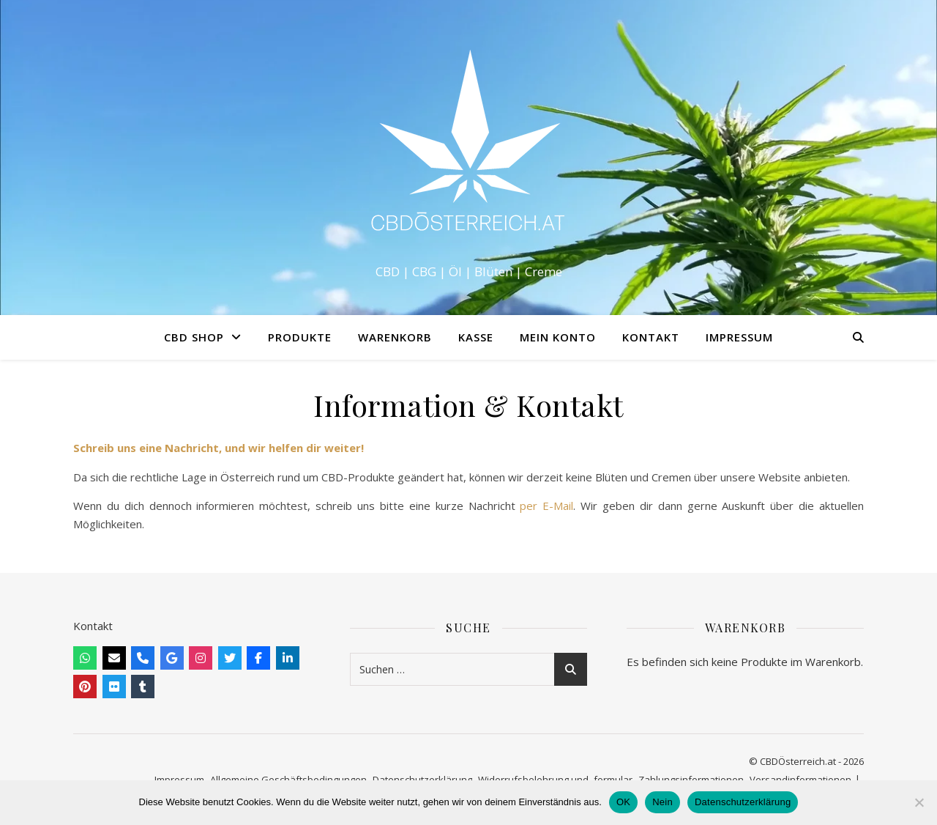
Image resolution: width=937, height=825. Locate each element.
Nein (662, 801)
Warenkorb (395, 337)
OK (623, 801)
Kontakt (650, 337)
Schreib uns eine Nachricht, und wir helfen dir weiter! (218, 447)
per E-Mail (546, 505)
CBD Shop (194, 337)
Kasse (475, 337)
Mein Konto (558, 337)
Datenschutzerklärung (743, 801)
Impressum (739, 337)
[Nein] (918, 802)
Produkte (300, 337)
